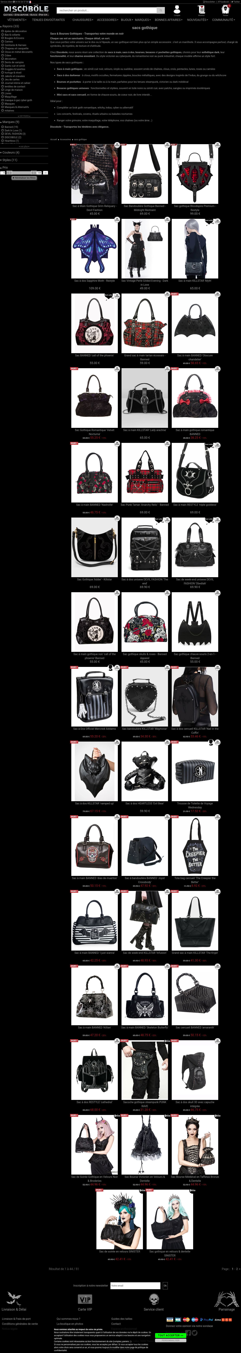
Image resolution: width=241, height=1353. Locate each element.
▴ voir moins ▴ (24, 116)
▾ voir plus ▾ (24, 146)
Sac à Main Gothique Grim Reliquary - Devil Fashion (94, 208)
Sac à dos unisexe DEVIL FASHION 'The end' (145, 581)
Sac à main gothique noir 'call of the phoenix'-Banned (94, 656)
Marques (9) (9, 122)
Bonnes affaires (167, 20)
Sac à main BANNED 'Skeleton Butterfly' (144, 1027)
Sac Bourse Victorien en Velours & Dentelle (145, 1178)
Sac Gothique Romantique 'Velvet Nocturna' (94, 432)
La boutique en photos (70, 1323)
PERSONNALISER (171, 1340)
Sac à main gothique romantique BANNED (195, 432)
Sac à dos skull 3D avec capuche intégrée (195, 1104)
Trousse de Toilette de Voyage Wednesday (195, 805)
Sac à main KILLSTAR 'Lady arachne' (144, 430)
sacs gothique (80, 139)
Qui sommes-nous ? (68, 1318)
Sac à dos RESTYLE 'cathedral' (94, 1102)
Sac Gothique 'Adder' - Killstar (94, 579)
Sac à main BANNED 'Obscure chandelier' (195, 357)
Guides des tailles (121, 1318)
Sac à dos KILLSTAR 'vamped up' (94, 803)
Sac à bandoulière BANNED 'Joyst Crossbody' (145, 880)
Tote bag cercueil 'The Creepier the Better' (194, 880)
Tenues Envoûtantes (48, 20)
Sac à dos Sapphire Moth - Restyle (94, 280)
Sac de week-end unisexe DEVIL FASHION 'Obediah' (195, 581)
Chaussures (81, 20)
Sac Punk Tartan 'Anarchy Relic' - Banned (145, 504)
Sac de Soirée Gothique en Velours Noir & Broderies (94, 1178)
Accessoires (106, 20)
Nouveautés (196, 20)
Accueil (53, 139)
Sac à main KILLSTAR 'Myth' (194, 280)
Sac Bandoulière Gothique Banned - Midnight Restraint (145, 208)
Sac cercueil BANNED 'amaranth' (195, 1027)
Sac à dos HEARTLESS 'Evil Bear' (145, 803)
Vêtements (16, 20)
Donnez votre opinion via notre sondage (189, 1326)
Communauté (222, 20)
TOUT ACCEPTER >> (170, 1335)
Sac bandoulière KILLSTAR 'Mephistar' (144, 728)
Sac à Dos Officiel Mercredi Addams (94, 728)
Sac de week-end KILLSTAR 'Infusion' (145, 952)
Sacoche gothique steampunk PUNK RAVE (144, 1104)
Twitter (235, 2)
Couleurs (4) (9, 152)
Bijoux (126, 20)
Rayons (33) (9, 26)
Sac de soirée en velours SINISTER (119, 1251)
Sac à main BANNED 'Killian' (94, 1027)
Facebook (223, 2)
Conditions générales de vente (20, 1323)
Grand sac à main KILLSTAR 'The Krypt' (195, 952)
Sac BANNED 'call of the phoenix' (94, 355)
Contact (116, 1323)
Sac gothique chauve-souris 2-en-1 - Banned (195, 656)
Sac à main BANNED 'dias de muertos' (94, 878)
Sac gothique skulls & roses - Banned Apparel (145, 656)
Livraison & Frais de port (16, 1318)
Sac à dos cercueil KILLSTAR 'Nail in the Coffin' (194, 730)
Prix (4, 167)
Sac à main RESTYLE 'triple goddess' (195, 504)
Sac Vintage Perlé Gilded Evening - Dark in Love (145, 282)
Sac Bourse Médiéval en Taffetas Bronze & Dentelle (195, 1178)
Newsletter (209, 2)
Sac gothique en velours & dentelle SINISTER (169, 1253)
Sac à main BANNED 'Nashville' (94, 504)
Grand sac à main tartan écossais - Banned (144, 357)
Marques (142, 20)
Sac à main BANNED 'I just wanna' (94, 952)
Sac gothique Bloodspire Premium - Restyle (195, 208)
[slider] (9, 172)
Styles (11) (8, 160)
